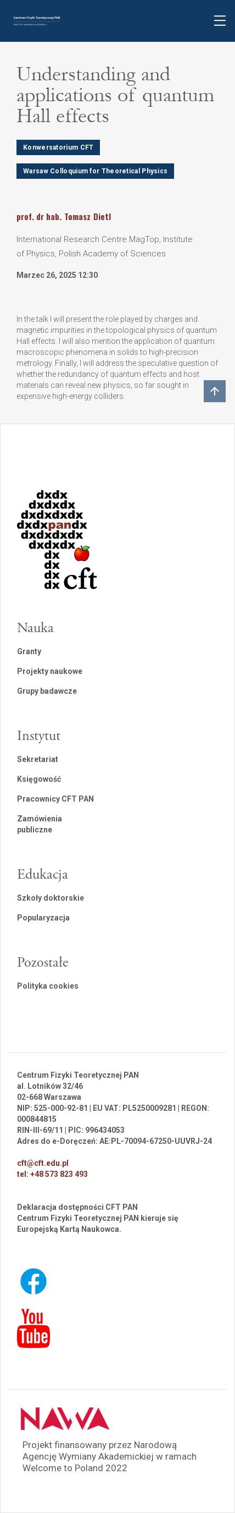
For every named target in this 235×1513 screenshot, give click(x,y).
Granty (29, 651)
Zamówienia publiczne (39, 824)
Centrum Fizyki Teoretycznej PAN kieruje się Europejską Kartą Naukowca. (97, 1224)
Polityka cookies (48, 986)
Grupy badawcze (47, 691)
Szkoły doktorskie (50, 897)
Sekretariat (37, 759)
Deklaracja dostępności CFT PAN (77, 1207)
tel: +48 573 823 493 (52, 1174)
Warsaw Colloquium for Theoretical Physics (95, 171)
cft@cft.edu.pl (43, 1163)
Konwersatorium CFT (58, 147)
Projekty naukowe (49, 671)
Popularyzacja (43, 917)
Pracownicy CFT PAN (55, 798)
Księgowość (39, 779)
